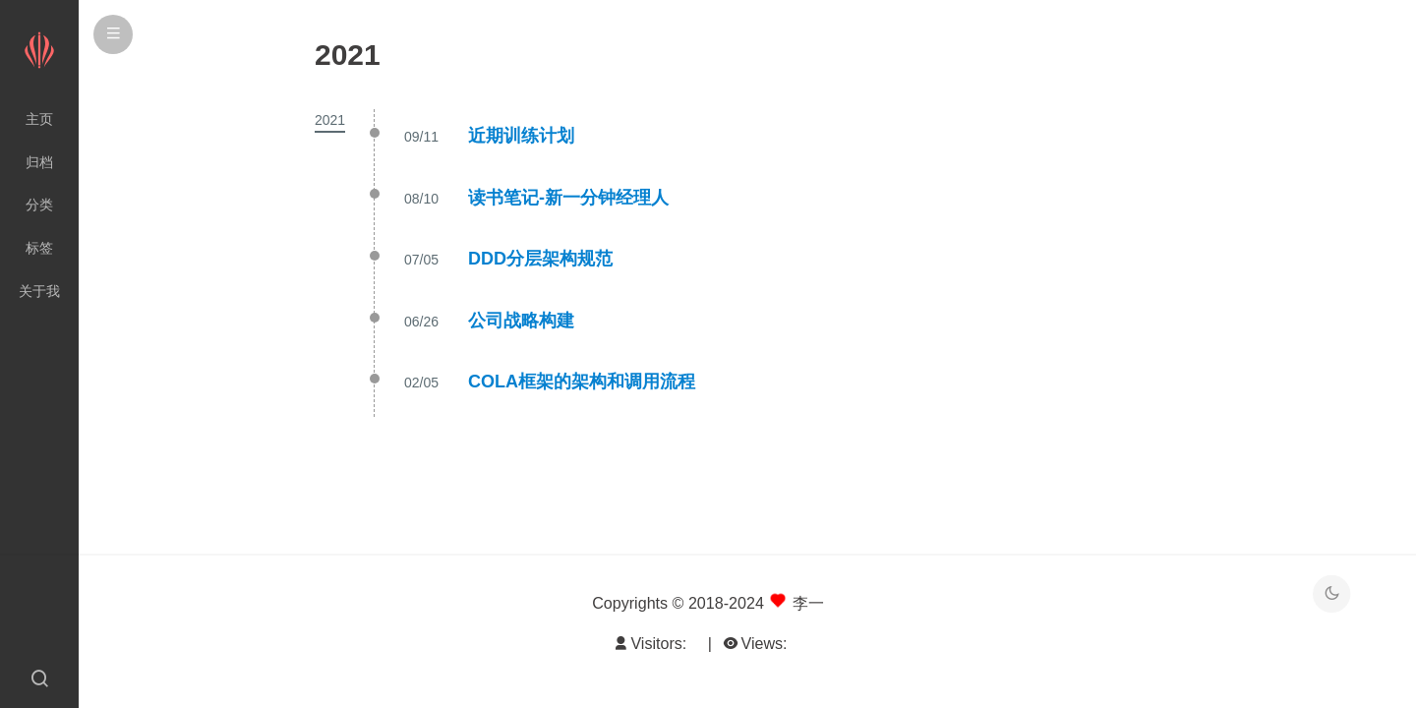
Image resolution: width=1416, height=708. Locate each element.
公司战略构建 (521, 320)
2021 (330, 120)
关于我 (39, 291)
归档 (39, 162)
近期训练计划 (521, 136)
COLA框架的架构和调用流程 (581, 381)
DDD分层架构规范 (540, 258)
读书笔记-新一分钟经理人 (568, 197)
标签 (39, 248)
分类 (39, 204)
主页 (39, 119)
